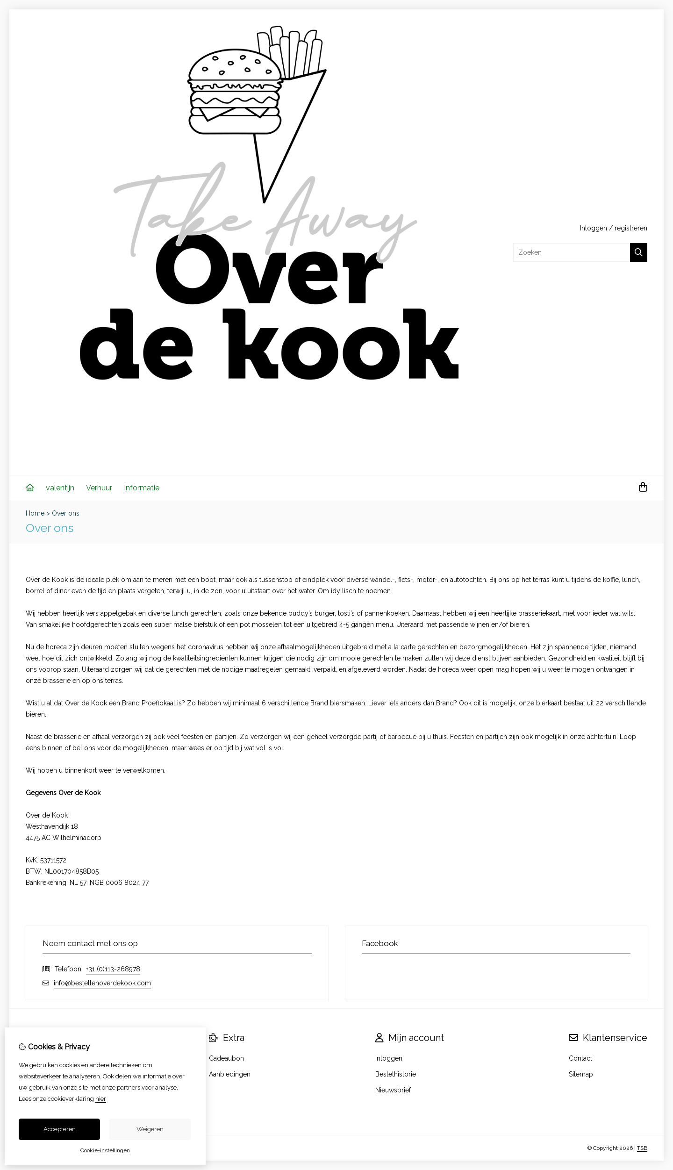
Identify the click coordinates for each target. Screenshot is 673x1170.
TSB (642, 1148)
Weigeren (150, 1129)
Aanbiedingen (230, 1074)
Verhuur (99, 487)
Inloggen (593, 228)
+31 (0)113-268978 (113, 969)
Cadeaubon (226, 1058)
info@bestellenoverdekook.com (102, 983)
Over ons (65, 513)
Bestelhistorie (395, 1074)
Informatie (141, 487)
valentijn (60, 487)
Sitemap (581, 1074)
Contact (580, 1058)
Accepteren (59, 1129)
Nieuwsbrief (393, 1090)
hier (100, 1098)
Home (35, 513)
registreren (631, 228)
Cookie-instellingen (105, 1150)
